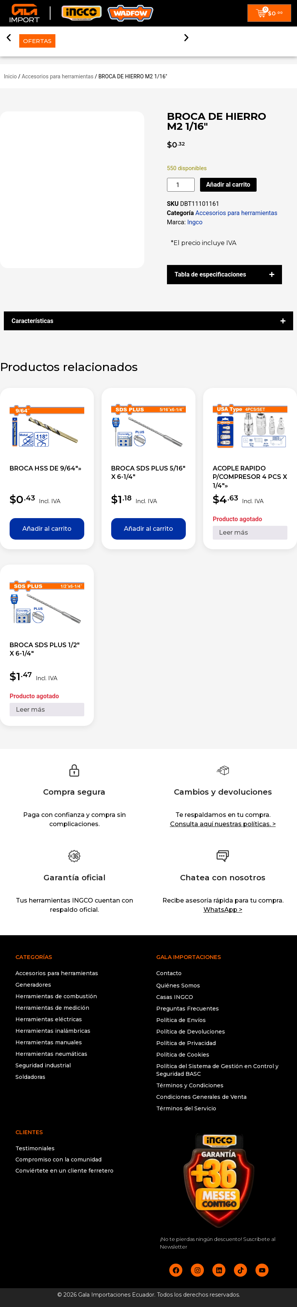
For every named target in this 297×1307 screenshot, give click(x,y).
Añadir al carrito (228, 184)
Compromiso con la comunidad (58, 1159)
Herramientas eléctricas (48, 1019)
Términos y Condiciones (190, 1085)
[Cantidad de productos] (181, 185)
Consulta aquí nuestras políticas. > (223, 824)
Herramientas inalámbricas (52, 1030)
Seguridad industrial (43, 1065)
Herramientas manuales (48, 1042)
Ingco (195, 222)
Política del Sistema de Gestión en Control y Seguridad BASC (217, 1070)
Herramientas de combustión (56, 996)
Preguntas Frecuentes (187, 1008)
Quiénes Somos (178, 985)
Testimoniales (35, 1148)
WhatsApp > (223, 909)
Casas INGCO (174, 997)
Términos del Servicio (186, 1108)
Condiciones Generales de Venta (201, 1096)
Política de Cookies (182, 1054)
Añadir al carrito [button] (47, 528)
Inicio (10, 76)
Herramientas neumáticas (51, 1053)
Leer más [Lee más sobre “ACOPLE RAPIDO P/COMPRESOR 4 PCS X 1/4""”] (233, 532)
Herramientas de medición (52, 1007)
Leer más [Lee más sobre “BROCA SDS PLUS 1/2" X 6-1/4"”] (30, 709)
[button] (8, 36)
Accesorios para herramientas (57, 76)
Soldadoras (30, 1076)
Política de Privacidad (186, 1043)
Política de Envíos (181, 1020)
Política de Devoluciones (190, 1031)
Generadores (33, 984)
